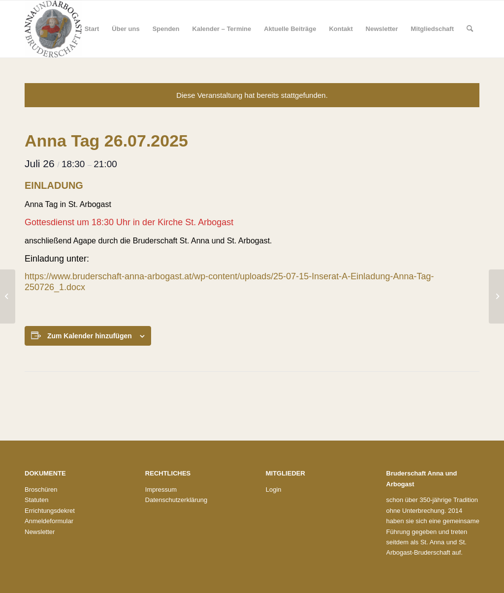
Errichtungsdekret (50, 510)
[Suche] (469, 29)
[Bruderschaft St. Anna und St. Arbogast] (53, 29)
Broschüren (41, 489)
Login (274, 489)
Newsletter (40, 531)
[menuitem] (92, 29)
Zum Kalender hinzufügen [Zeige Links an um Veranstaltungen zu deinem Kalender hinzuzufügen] (89, 336)
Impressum (161, 489)
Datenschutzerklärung (176, 500)
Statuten (36, 500)
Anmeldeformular (49, 521)
